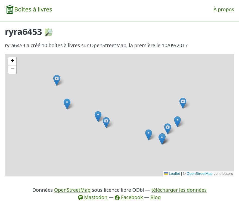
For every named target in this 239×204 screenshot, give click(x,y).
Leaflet (172, 174)
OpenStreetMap (199, 174)
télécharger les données (179, 190)
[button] (177, 121)
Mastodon (92, 197)
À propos (223, 9)
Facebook (129, 197)
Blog (155, 197)
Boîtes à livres (33, 9)
